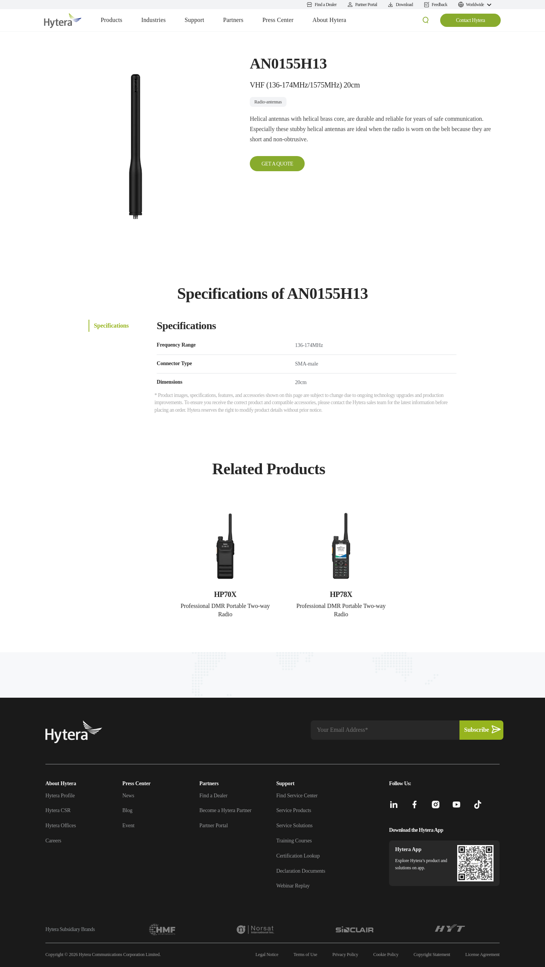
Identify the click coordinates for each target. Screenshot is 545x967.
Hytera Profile (60, 795)
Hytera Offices (60, 825)
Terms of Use (305, 954)
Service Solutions (294, 825)
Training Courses (294, 841)
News (128, 795)
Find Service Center (297, 795)
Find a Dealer (213, 795)
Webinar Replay (293, 886)
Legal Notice (267, 954)
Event (128, 825)
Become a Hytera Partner (225, 810)
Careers (53, 841)
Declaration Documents (300, 871)
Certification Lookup (298, 856)
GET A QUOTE (277, 164)
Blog (127, 810)
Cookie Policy (385, 954)
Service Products (293, 810)
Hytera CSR (58, 810)
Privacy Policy (345, 954)
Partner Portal (213, 825)
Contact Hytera (470, 20)
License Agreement (483, 954)
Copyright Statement (432, 954)
